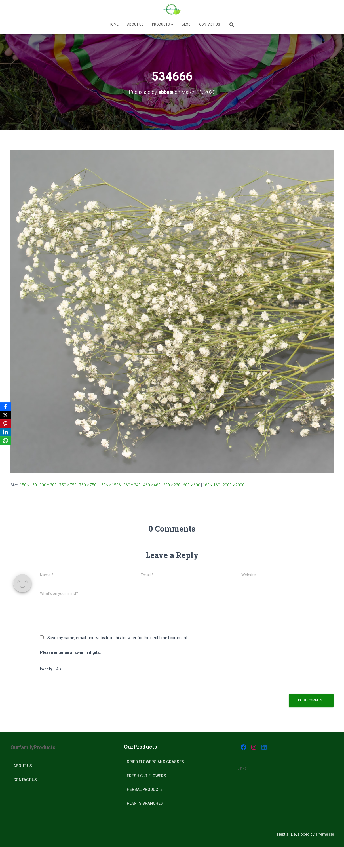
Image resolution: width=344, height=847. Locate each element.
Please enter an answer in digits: (70, 652)
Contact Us (209, 24)
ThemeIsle (324, 834)
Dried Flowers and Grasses (155, 762)
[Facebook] (5, 406)
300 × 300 (48, 485)
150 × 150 (28, 485)
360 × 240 (132, 485)
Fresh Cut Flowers (146, 776)
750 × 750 (68, 485)
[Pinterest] (5, 423)
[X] (5, 415)
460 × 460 (152, 485)
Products (162, 24)
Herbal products (145, 789)
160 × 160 (211, 485)
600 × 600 (191, 485)
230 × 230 (171, 485)
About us (135, 24)
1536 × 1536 (110, 485)
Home (114, 24)
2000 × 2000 (233, 485)
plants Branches (145, 803)
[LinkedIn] (5, 432)
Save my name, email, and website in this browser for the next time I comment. (117, 637)
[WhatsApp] (5, 440)
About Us (22, 766)
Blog (186, 24)
